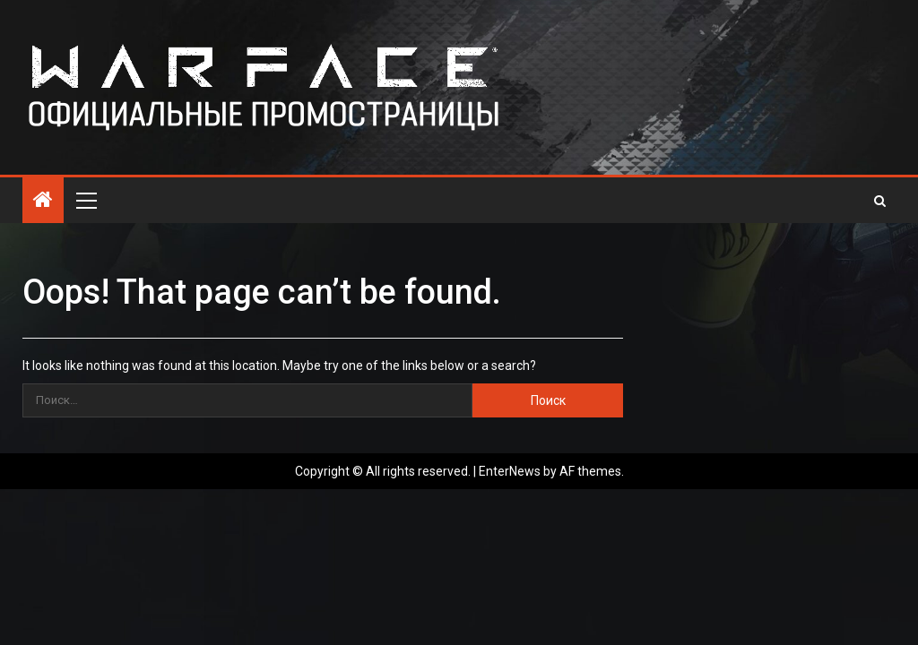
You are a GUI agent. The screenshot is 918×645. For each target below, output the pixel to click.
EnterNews (510, 471)
